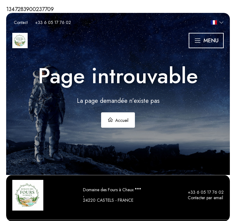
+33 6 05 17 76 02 (202, 192)
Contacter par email (202, 198)
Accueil (118, 120)
